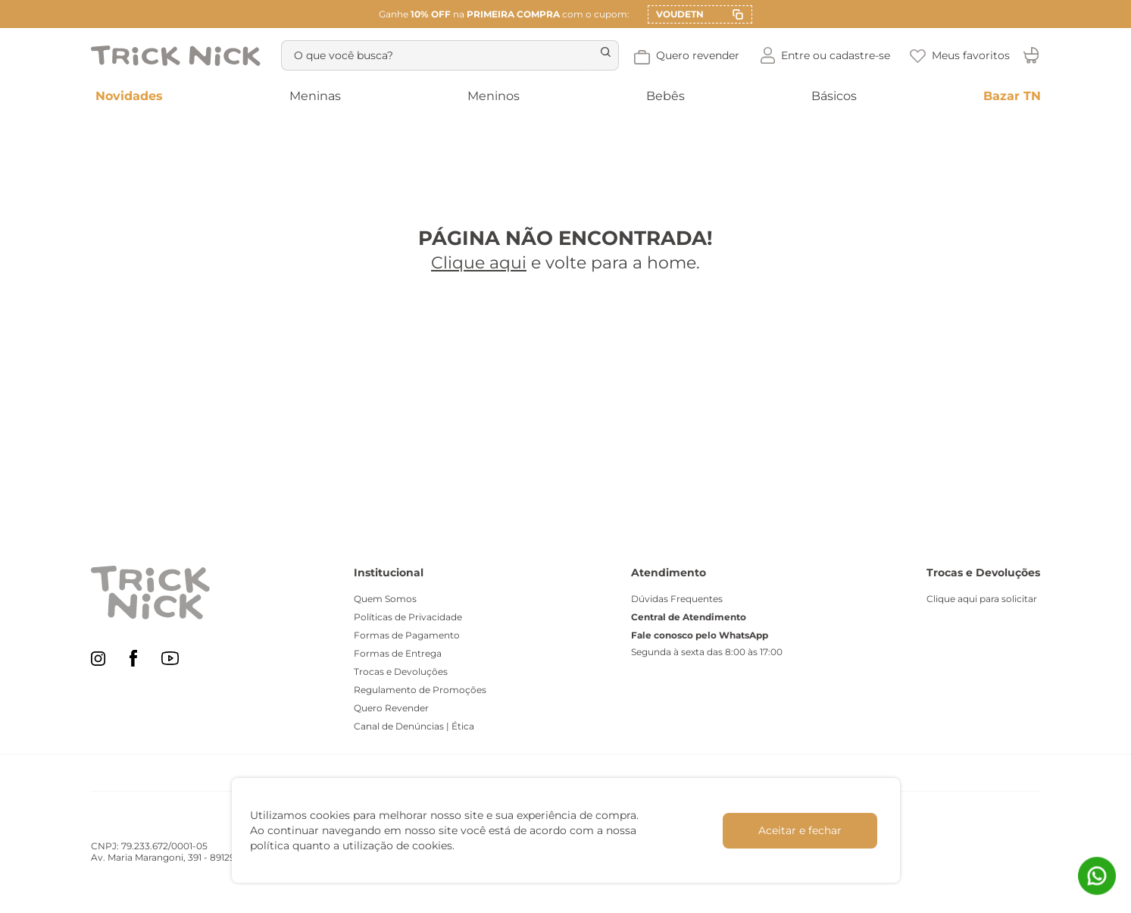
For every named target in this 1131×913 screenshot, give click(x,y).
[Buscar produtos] (597, 55)
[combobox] (448, 55)
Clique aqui (478, 263)
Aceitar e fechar (800, 830)
